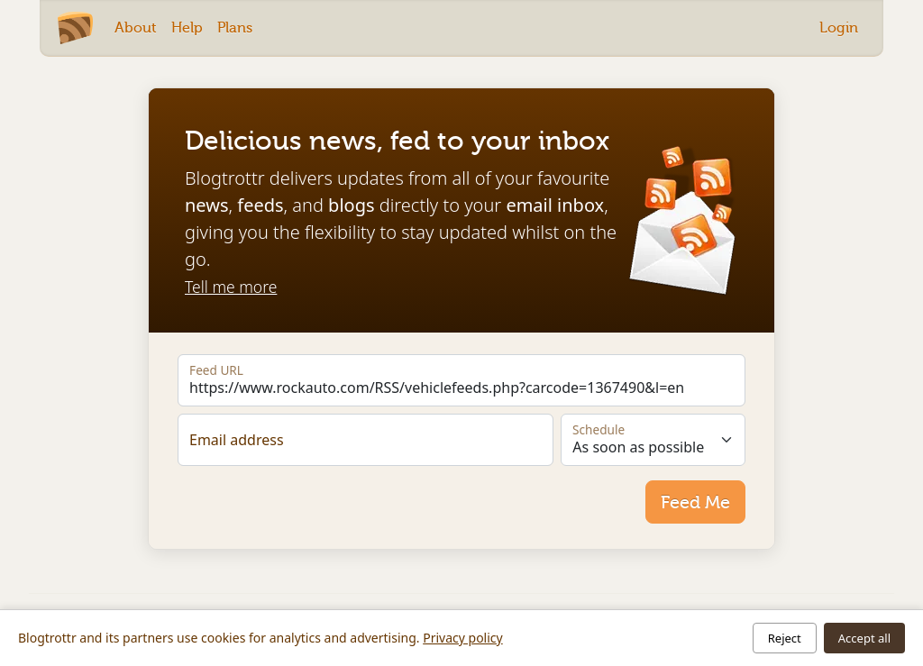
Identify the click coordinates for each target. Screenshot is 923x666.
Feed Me (695, 502)
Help (187, 27)
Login (838, 27)
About (135, 27)
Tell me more (231, 286)
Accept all (864, 638)
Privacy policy (463, 637)
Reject (784, 638)
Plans (234, 27)
